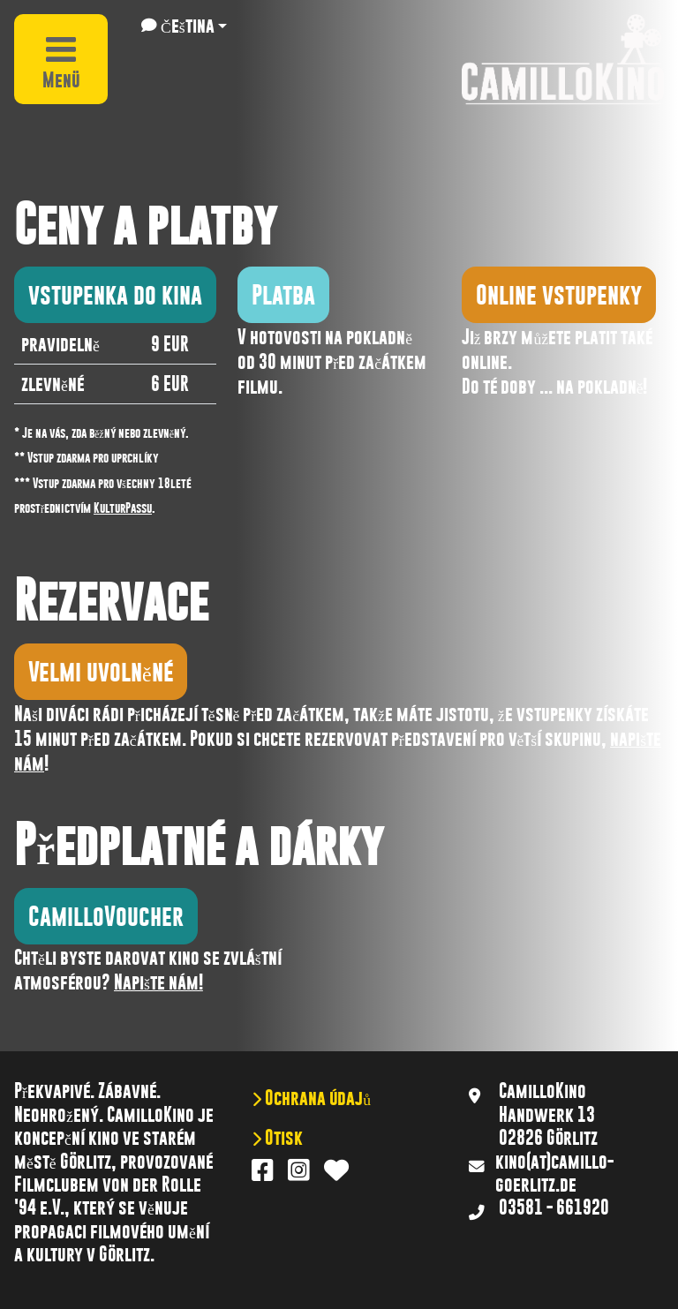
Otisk (282, 1137)
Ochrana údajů (316, 1098)
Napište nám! (158, 982)
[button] (184, 25)
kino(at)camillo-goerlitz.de (554, 1173)
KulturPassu (123, 507)
